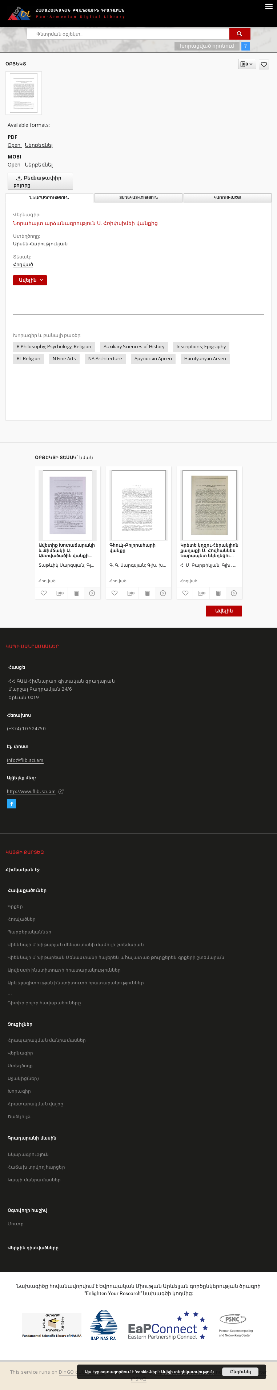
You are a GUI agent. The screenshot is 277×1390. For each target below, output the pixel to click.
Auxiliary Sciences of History (134, 347)
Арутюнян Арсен (153, 358)
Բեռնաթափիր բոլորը (37, 181)
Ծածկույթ (19, 1116)
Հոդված (23, 264)
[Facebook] (11, 804)
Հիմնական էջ (22, 870)
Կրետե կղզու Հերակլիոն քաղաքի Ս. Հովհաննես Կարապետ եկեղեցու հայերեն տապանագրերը (209, 550)
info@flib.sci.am (25, 760)
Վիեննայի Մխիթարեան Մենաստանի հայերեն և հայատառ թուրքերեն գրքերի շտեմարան (116, 957)
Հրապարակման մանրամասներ (47, 1040)
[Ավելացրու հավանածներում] (264, 64)
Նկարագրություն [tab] (49, 198)
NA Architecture (105, 358)
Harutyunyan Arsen (205, 358)
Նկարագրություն (28, 1154)
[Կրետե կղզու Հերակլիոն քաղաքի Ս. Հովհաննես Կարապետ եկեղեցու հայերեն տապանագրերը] (209, 505)
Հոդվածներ (22, 919)
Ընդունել (240, 1371)
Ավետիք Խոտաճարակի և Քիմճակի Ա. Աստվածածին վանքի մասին (67, 550)
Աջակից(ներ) (23, 1078)
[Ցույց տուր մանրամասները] (91, 593)
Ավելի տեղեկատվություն (187, 1372)
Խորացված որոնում (207, 46)
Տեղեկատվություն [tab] (138, 198)
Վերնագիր (20, 1053)
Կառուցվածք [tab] (227, 198)
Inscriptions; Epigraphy (201, 347)
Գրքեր (15, 906)
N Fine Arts (64, 358)
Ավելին (224, 611)
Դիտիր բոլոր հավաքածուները (44, 1003)
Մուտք (16, 1224)
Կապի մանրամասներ (34, 1180)
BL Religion (28, 358)
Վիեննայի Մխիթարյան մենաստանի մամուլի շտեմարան (76, 944)
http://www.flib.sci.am (31, 791)
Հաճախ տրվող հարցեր (36, 1167)
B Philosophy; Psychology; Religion (54, 347)
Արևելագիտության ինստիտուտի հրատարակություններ (76, 983)
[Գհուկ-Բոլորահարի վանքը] (138, 505)
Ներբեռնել (39, 144)
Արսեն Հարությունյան (40, 244)
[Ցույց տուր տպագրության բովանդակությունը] (76, 593)
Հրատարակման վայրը (36, 1104)
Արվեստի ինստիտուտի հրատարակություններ (64, 970)
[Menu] (268, 6)
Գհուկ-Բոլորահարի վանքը (132, 547)
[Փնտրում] (239, 34)
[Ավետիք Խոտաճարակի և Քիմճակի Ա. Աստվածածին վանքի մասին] (67, 505)
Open (15, 144)
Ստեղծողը (20, 1065)
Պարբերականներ (29, 932)
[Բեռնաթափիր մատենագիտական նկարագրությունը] (59, 593)
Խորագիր (19, 1091)
